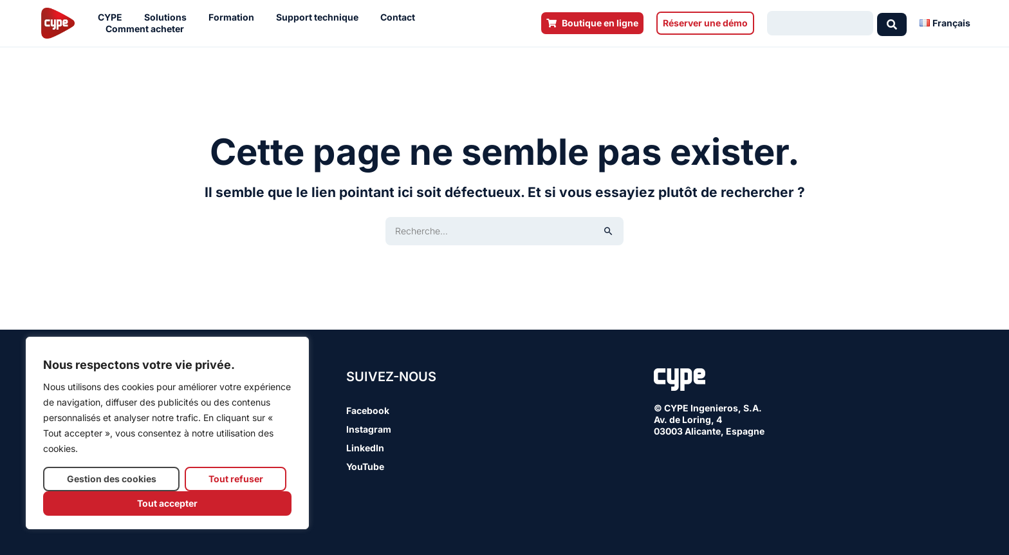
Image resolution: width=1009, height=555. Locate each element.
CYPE (113, 17)
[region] (167, 433)
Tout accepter (167, 503)
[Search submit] (892, 23)
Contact (400, 17)
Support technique (320, 17)
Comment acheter (148, 29)
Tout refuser (235, 478)
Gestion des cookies (111, 478)
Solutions (168, 17)
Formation (234, 17)
